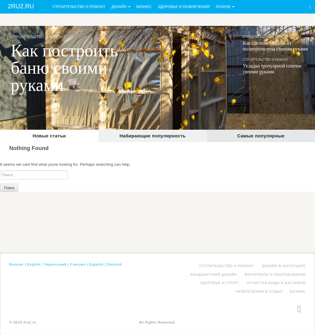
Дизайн (118, 7)
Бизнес (144, 7)
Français (78, 264)
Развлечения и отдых (259, 291)
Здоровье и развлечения (184, 7)
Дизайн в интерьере (284, 266)
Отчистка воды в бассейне (276, 283)
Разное (223, 7)
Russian (16, 264)
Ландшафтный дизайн (213, 274)
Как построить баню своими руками (64, 68)
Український (55, 264)
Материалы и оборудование (275, 274)
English (34, 264)
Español (96, 264)
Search (310, 7)
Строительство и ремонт (79, 7)
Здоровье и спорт (219, 283)
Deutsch (114, 264)
